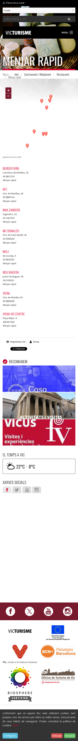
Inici (17, 74)
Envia (36, 341)
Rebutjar (57, 735)
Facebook (7, 489)
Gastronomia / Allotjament (37, 74)
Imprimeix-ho (18, 341)
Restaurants (63, 74)
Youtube (26, 489)
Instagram (36, 489)
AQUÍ (15, 725)
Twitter (16, 489)
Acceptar (69, 735)
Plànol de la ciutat (15, 2)
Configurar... (10, 735)
